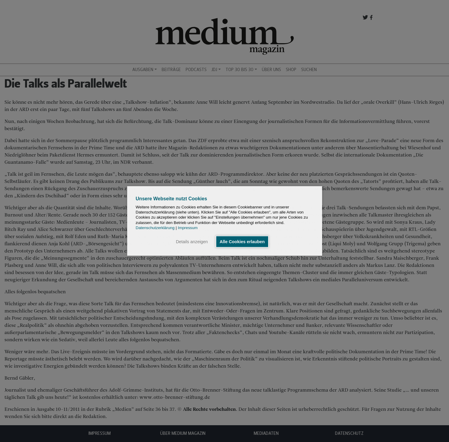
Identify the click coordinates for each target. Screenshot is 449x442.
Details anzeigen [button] (192, 241)
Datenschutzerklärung (155, 227)
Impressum (188, 227)
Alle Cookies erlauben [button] (242, 241)
